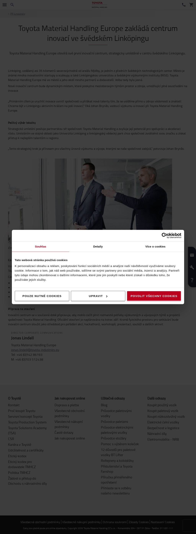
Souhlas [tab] (40, 246)
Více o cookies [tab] (155, 246)
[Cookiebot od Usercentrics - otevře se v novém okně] (164, 236)
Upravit (98, 296)
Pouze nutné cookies (42, 296)
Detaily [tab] (98, 246)
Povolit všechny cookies (154, 296)
